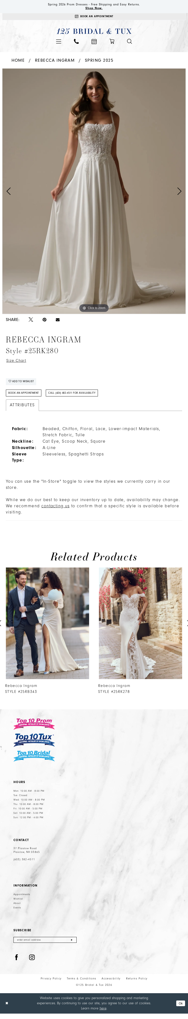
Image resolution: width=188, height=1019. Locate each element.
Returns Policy (137, 984)
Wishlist (18, 903)
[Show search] (129, 43)
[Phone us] (76, 43)
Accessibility (111, 984)
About (17, 907)
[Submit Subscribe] (72, 945)
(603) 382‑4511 (24, 864)
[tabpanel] (94, 193)
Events (17, 912)
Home (18, 62)
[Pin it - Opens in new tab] (44, 321)
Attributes (22, 410)
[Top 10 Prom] (34, 729)
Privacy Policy (51, 984)
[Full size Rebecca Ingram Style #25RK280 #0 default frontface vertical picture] (94, 193)
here (103, 1014)
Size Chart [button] (17, 362)
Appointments (21, 899)
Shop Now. (94, 9)
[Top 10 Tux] (34, 745)
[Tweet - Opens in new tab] (30, 322)
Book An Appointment (25, 397)
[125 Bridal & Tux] (94, 33)
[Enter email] (45, 945)
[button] (59, 43)
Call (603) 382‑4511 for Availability (78, 397)
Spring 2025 (99, 62)
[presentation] (47, 628)
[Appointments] (94, 18)
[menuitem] (59, 43)
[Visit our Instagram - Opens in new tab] (32, 963)
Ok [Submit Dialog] (180, 1009)
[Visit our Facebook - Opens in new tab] (16, 963)
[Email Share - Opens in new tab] (58, 321)
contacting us (55, 511)
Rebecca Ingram (55, 62)
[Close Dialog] (7, 1008)
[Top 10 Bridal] (34, 761)
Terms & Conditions (81, 984)
